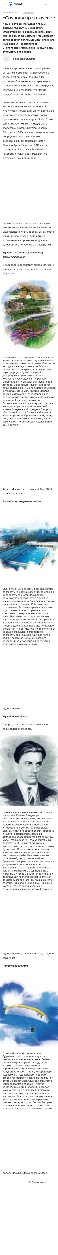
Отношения (28, 12)
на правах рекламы (23, 58)
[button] (29, 315)
